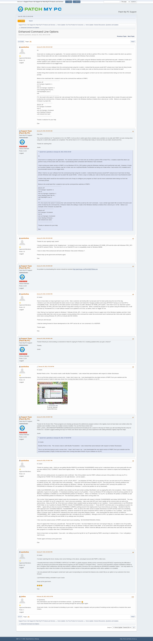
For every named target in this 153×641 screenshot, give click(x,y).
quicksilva (25, 47)
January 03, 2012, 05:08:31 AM (44, 338)
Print (133, 41)
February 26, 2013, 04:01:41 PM (45, 596)
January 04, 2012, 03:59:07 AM (44, 417)
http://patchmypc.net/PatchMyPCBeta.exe (85, 269)
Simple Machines (30, 638)
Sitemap (37, 638)
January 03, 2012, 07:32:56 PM (46, 366)
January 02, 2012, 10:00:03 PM (44, 294)
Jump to (109, 627)
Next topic (131, 36)
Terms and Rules (127, 638)
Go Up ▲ (134, 638)
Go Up (20, 616)
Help (121, 638)
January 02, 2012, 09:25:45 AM (44, 131)
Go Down (21, 41)
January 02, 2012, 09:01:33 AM (44, 47)
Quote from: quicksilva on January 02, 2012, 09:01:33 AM (55, 152)
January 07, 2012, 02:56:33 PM (44, 552)
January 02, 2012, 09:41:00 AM (44, 238)
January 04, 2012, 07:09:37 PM (44, 460)
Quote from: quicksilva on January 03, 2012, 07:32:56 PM (55, 438)
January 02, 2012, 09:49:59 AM (44, 266)
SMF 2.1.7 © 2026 (20, 638)
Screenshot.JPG (52, 405)
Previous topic (122, 36)
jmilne (23, 596)
